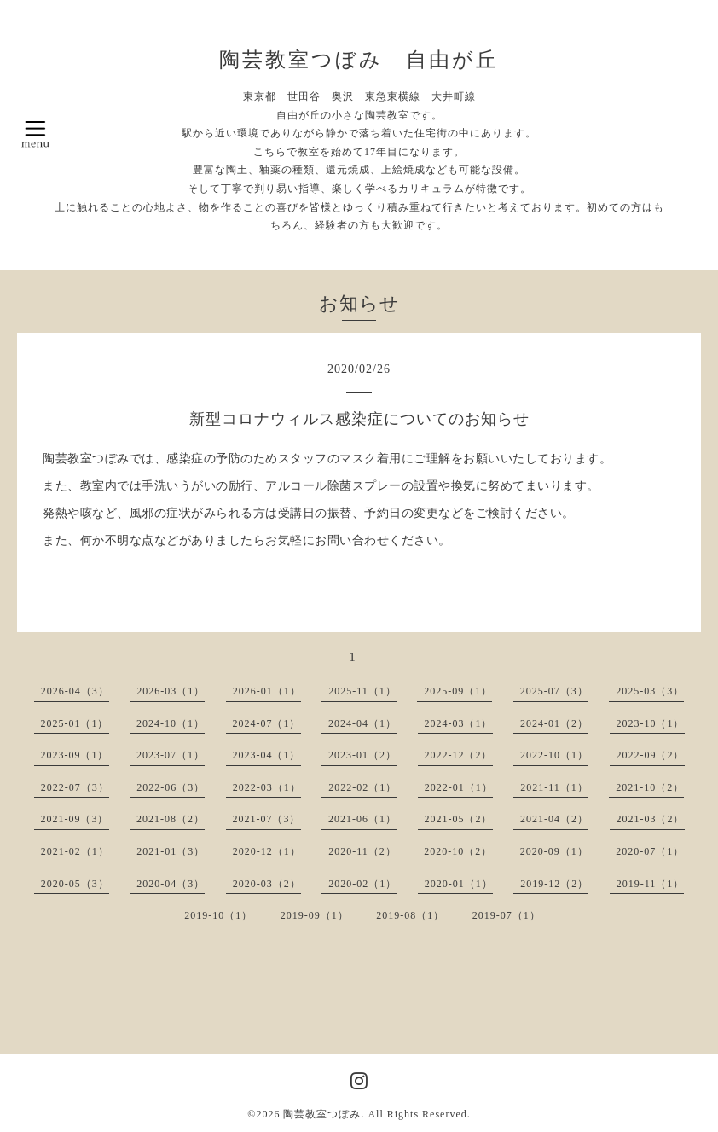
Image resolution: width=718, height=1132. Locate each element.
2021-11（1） (554, 787)
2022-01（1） (459, 787)
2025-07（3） (554, 691)
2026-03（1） (170, 691)
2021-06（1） (362, 819)
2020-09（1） (554, 851)
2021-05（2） (459, 819)
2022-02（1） (362, 787)
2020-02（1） (362, 884)
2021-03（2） (651, 819)
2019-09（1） (315, 915)
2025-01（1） (75, 723)
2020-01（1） (459, 884)
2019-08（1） (410, 915)
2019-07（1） (506, 915)
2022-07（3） (75, 787)
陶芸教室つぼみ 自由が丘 (359, 60)
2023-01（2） (362, 755)
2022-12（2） (459, 755)
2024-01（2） (554, 723)
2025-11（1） (362, 691)
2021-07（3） (267, 819)
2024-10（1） (170, 723)
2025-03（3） (650, 691)
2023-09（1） (75, 755)
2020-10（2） (458, 851)
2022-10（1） (554, 755)
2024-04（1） (362, 723)
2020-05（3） (75, 884)
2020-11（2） (362, 851)
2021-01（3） (170, 851)
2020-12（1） (267, 851)
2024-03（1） (459, 723)
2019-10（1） (218, 915)
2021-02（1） (75, 851)
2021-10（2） (650, 787)
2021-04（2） (554, 819)
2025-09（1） (458, 691)
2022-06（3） (170, 787)
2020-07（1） (650, 851)
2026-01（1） (267, 691)
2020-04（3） (170, 884)
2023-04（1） (267, 755)
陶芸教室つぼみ (322, 1114)
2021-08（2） (170, 819)
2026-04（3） (75, 691)
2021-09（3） (75, 819)
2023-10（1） (651, 723)
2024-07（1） (267, 723)
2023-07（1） (170, 755)
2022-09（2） (651, 755)
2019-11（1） (651, 884)
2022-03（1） (267, 787)
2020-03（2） (267, 884)
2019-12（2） (554, 884)
